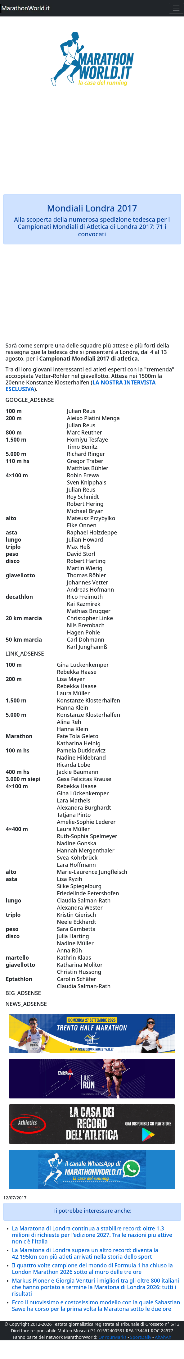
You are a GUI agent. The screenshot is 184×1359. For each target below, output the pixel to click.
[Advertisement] (92, 144)
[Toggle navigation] (176, 8)
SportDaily (140, 1337)
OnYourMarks (112, 1337)
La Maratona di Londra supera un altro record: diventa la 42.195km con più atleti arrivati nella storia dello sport (85, 1253)
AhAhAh (163, 1337)
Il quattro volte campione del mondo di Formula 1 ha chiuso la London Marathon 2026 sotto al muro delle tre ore (92, 1268)
